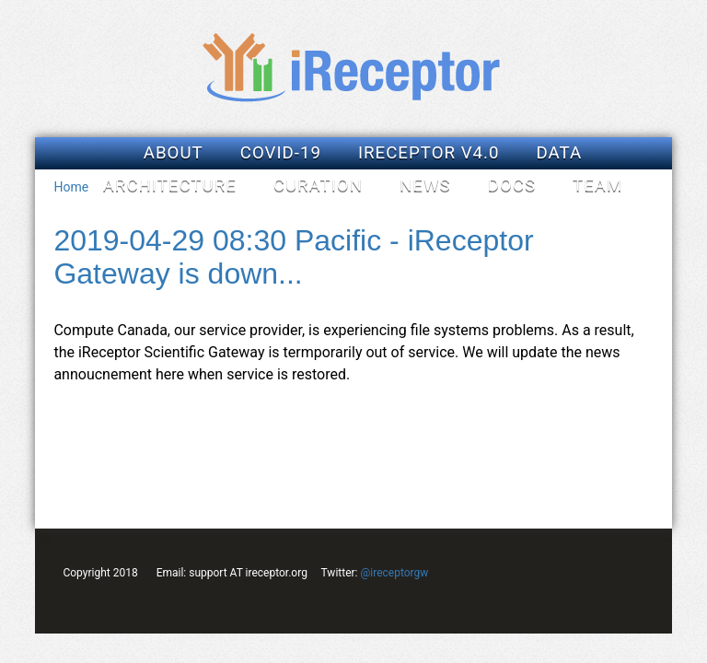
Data (560, 153)
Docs (512, 185)
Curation (318, 185)
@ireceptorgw (394, 572)
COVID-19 (280, 153)
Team (597, 185)
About (173, 153)
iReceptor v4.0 (429, 153)
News (425, 185)
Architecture (170, 185)
